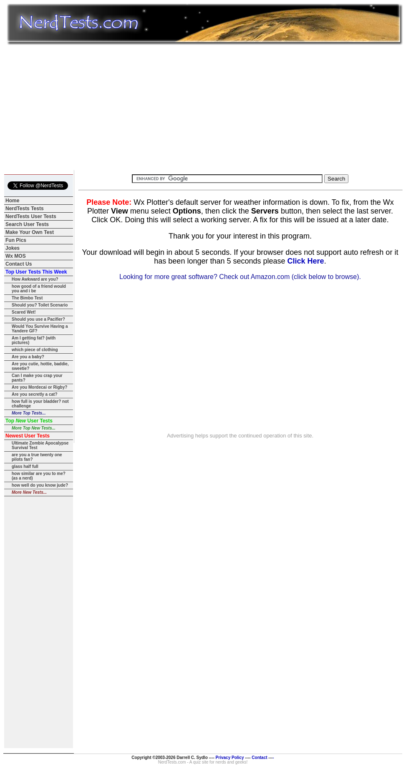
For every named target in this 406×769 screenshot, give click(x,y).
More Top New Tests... (33, 428)
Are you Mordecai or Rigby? (39, 387)
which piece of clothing (35, 349)
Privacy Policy (229, 757)
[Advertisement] (204, 107)
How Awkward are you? (35, 279)
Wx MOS (15, 256)
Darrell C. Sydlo (192, 757)
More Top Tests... (29, 413)
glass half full (25, 466)
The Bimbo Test (27, 298)
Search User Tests (27, 224)
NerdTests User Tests (30, 216)
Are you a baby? (28, 356)
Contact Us (18, 264)
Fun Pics (15, 240)
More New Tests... (29, 492)
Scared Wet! (24, 312)
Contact (260, 757)
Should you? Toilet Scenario (40, 305)
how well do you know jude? (40, 485)
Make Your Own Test (29, 232)
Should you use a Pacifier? (38, 319)
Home (12, 201)
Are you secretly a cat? (35, 394)
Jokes (12, 248)
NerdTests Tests (24, 208)
